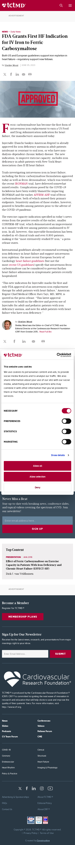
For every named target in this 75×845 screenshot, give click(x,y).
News (5, 31)
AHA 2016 (27, 557)
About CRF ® (44, 809)
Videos (41, 726)
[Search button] (61, 5)
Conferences (44, 720)
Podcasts (6, 731)
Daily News (16, 31)
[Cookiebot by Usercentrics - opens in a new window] (56, 355)
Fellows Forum (45, 731)
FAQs (4, 803)
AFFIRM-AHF (42, 194)
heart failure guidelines (30, 261)
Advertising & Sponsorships (15, 797)
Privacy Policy (31, 833)
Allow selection (37, 476)
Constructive (43, 840)
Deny (37, 487)
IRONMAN (21, 183)
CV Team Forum (10, 736)
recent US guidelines (21, 264)
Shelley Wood (11, 65)
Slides (5, 726)
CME (40, 736)
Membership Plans (22, 616)
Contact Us (7, 809)
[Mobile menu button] (70, 5)
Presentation (13, 557)
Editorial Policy (45, 803)
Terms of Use (47, 833)
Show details (58, 455)
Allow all (37, 465)
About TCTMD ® (45, 797)
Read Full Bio (45, 331)
